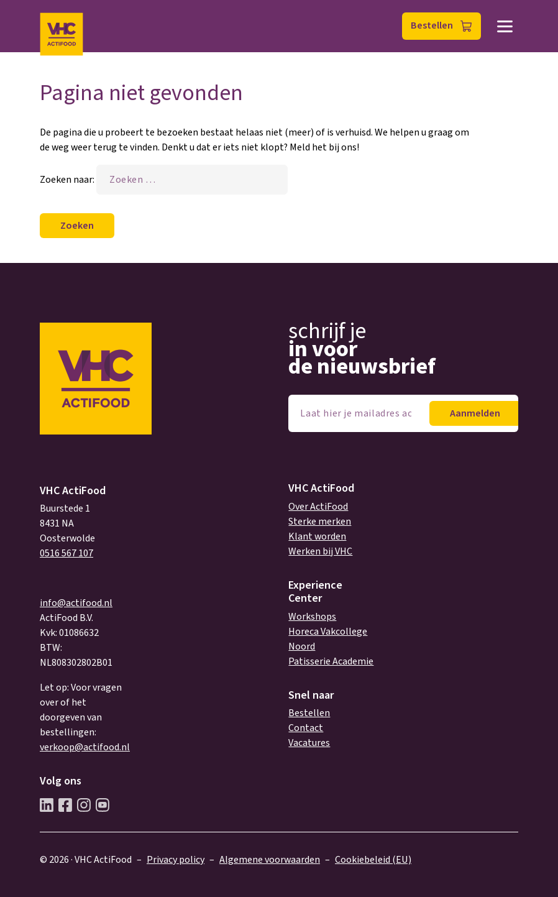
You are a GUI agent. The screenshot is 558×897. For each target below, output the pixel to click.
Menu (505, 26)
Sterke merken (319, 521)
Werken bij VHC (320, 551)
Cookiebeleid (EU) (373, 860)
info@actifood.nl (76, 603)
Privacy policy (175, 860)
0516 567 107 (66, 553)
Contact (305, 728)
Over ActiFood (318, 506)
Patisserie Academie (330, 661)
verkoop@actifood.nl (85, 747)
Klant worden (317, 536)
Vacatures (309, 743)
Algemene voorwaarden (269, 860)
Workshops (312, 616)
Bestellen (432, 25)
